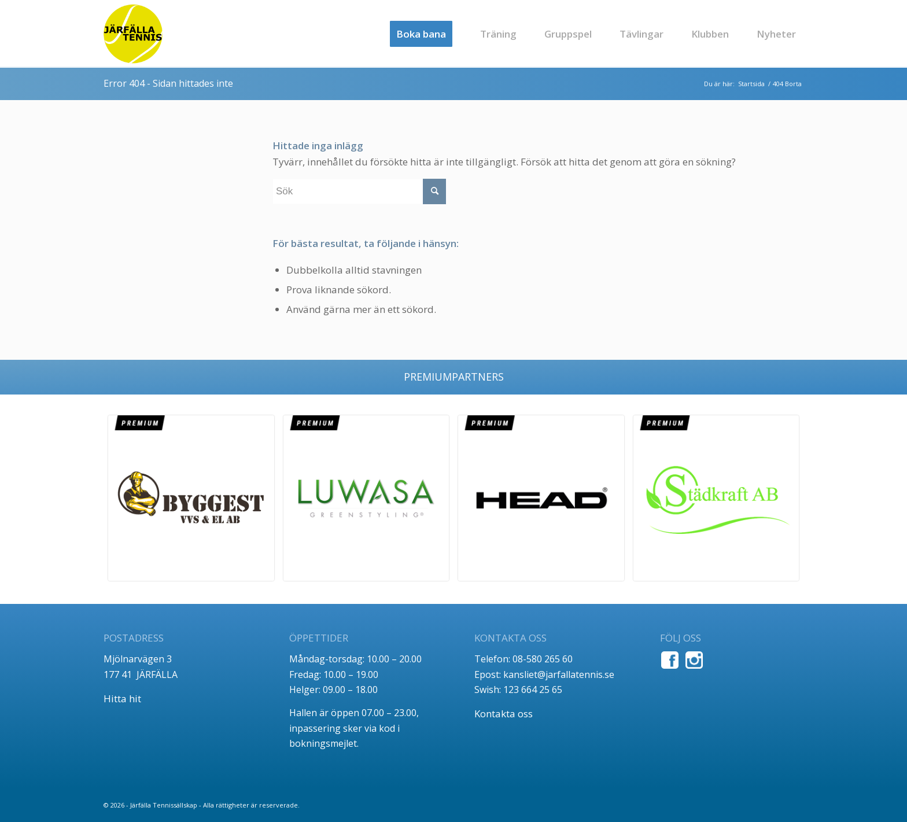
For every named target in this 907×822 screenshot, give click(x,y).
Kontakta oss (503, 713)
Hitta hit (122, 698)
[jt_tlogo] (133, 34)
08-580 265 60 (543, 659)
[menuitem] (421, 34)
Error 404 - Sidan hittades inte (168, 83)
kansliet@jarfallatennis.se (558, 674)
